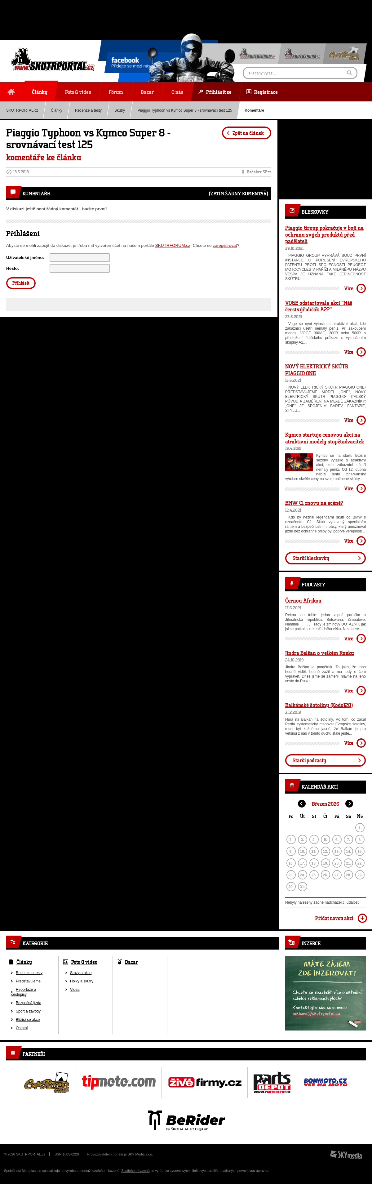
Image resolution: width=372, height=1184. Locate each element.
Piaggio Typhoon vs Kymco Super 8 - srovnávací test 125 (185, 110)
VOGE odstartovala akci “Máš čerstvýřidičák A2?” (318, 306)
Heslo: (12, 268)
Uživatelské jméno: (25, 257)
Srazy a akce (80, 973)
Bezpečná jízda (28, 1003)
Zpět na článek (248, 133)
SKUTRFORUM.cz (172, 245)
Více (348, 288)
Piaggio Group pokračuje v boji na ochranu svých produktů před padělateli (324, 234)
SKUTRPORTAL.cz (30, 1154)
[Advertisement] (186, 14)
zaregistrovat (225, 245)
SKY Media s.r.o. (140, 1154)
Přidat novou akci (334, 918)
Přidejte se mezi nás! (131, 63)
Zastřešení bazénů (136, 1171)
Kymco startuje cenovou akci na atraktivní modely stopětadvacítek (324, 438)
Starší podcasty (309, 760)
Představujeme (28, 981)
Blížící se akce (28, 1019)
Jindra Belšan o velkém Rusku (319, 652)
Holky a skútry (81, 981)
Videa (74, 989)
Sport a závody (28, 1011)
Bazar (131, 962)
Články (56, 110)
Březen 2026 (325, 803)
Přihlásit (20, 283)
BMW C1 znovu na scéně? (314, 502)
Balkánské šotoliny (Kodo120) (319, 704)
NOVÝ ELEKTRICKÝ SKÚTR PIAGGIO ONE (316, 369)
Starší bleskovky (311, 558)
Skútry (119, 110)
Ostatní (22, 1028)
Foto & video (84, 962)
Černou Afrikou (303, 600)
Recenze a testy (88, 110)
